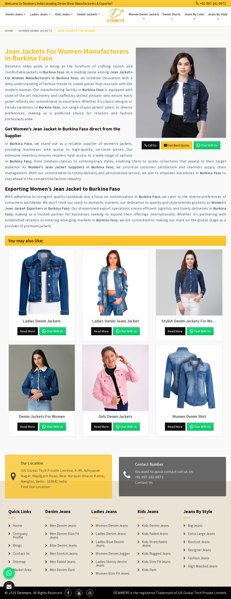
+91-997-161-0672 (211, 3)
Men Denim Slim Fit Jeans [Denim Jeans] (64, 535)
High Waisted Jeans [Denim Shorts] (203, 566)
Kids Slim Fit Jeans (156, 562)
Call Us (151, 145)
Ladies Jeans (40, 14)
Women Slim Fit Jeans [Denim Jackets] (112, 573)
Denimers (24, 593)
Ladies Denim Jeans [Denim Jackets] (111, 534)
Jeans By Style (218, 16)
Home (9, 31)
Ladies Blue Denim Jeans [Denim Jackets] (110, 543)
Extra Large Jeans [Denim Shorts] (201, 534)
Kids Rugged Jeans (156, 553)
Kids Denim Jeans (155, 525)
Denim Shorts (172, 16)
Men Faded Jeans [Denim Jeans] (63, 562)
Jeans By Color (194, 16)
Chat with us (206, 145)
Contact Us (144, 485)
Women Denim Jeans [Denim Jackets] (112, 525)
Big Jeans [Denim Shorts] (195, 525)
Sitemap (19, 562)
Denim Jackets (88, 14)
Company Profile (20, 535)
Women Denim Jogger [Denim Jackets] (113, 553)
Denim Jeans (15, 14)
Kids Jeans (64, 14)
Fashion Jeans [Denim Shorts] (198, 558)
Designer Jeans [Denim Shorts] (199, 550)
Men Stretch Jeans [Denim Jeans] (64, 553)
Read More (27, 331)
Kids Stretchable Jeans (154, 543)
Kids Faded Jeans (155, 534)
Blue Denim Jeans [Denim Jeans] (63, 545)
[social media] (68, 593)
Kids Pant (149, 570)
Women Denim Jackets (144, 16)
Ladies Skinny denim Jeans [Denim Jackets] (111, 563)
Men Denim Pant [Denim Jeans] (62, 570)
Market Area (22, 570)
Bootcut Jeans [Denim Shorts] (199, 542)
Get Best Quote (176, 145)
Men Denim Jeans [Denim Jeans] (63, 525)
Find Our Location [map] (35, 484)
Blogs (17, 545)
